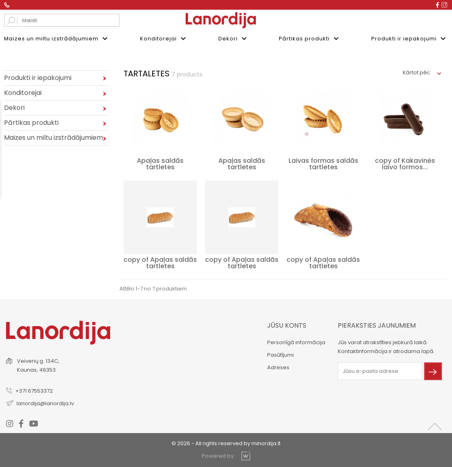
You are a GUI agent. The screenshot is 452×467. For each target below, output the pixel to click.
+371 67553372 (34, 390)
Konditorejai (164, 39)
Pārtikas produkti (310, 39)
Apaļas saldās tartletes (160, 164)
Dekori (233, 39)
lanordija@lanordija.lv (45, 403)
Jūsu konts (286, 325)
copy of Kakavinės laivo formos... (405, 164)
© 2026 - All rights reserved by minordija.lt (226, 443)
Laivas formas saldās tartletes (323, 164)
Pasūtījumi (280, 355)
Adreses (278, 367)
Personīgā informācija (296, 342)
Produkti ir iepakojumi (409, 39)
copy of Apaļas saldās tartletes (160, 263)
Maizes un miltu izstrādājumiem (57, 39)
